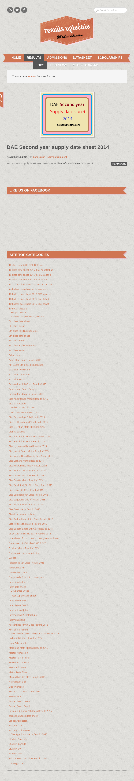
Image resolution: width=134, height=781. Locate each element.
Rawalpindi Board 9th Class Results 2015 (32, 699)
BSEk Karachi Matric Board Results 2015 (31, 526)
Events (12, 550)
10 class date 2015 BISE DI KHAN (27, 265)
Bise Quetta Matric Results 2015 (27, 474)
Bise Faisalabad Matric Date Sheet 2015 (31, 432)
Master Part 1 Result (20, 647)
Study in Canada (18, 731)
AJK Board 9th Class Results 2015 (27, 362)
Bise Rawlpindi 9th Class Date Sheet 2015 (32, 479)
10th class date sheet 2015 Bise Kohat (30, 298)
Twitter (17, 10)
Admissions (55, 58)
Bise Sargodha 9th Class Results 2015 (30, 488)
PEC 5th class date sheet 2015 (25, 680)
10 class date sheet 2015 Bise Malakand (31, 274)
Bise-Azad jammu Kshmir (23, 507)
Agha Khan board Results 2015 (26, 357)
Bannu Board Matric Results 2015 (28, 390)
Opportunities (17, 676)
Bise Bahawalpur (18, 400)
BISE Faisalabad (17, 427)
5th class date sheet (20, 319)
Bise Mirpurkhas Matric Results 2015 (29, 460)
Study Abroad (85, 65)
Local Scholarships (19, 633)
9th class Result (17, 348)
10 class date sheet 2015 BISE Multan (30, 279)
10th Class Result (18, 307)
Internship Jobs (17, 610)
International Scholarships (23, 606)
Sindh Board (16, 713)
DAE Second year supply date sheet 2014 (61, 147)
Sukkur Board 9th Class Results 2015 (29, 746)
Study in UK (15, 736)
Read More (119, 163)
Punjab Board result (20, 690)
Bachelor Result (18, 376)
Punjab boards (19, 311)
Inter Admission (18, 574)
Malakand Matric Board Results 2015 (29, 638)
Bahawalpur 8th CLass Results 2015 (29, 381)
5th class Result (17, 324)
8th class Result (17, 338)
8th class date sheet (20, 333)
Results (32, 58)
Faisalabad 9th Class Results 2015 (28, 555)
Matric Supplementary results (29, 314)
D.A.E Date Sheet (20, 582)
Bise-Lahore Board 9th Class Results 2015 (32, 522)
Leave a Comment (57, 157)
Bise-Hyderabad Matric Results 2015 (29, 517)
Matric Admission (18, 657)
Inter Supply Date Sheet (24, 587)
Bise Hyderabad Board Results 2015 (29, 441)
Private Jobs (15, 685)
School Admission (19, 709)
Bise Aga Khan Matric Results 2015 (30, 722)
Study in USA (16, 741)
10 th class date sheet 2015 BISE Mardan (32, 283)
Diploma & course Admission (25, 545)
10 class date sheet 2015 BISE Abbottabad (32, 269)
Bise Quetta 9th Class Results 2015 (28, 470)
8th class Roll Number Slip (23, 343)
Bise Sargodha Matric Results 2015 (28, 493)
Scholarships (109, 58)
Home (15, 58)
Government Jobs (18, 564)
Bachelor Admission (20, 367)
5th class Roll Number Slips (24, 329)
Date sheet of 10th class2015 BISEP (29, 536)
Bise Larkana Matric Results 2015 (27, 455)
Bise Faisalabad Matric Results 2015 (29, 436)
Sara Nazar (39, 157)
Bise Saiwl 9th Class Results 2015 (27, 484)
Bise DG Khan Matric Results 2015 (28, 422)
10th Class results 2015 (24, 403)
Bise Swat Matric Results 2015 (25, 503)
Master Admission (19, 642)
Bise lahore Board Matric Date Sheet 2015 (32, 451)
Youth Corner (90, 768)
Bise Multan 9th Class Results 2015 (28, 465)
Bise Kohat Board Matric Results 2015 (30, 446)
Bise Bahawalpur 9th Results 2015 (28, 413)
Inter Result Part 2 (19, 596)
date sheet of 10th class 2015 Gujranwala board (36, 531)
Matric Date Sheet (19, 661)
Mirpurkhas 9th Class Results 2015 (28, 666)
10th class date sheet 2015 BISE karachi (31, 293)
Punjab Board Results (21, 695)
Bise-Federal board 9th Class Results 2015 (32, 512)
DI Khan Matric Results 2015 (24, 541)
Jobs (38, 65)
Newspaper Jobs (18, 671)
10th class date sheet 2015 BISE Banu (30, 288)
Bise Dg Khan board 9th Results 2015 (30, 418)
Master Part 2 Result (20, 652)
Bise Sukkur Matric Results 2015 (27, 498)
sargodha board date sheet (24, 704)
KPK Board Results (19, 620)
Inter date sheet (18, 578)
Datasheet (81, 58)
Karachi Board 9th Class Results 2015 (30, 615)
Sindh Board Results (20, 718)
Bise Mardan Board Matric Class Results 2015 (36, 624)
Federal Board (17, 559)
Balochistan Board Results (23, 385)
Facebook (24, 10)
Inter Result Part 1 (19, 592)
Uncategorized (17, 750)
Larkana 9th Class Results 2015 (26, 628)
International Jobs (19, 601)
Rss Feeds (10, 10)
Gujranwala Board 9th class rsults (28, 569)
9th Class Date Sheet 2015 (25, 408)
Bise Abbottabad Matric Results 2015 (29, 395)
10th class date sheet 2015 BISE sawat (30, 302)
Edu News (57, 65)
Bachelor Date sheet (20, 371)
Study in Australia (19, 727)
